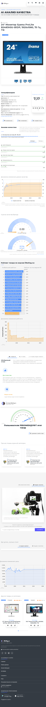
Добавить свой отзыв (36, 433)
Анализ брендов (40, 254)
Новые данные (5, 664)
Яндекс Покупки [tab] (37, 546)
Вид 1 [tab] (33, 141)
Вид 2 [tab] (41, 141)
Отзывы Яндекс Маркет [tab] (36, 356)
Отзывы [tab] (22, 356)
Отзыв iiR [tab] (12, 356)
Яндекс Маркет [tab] (24, 546)
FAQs (2, 678)
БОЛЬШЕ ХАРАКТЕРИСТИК (6, 116)
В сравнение (23, 120)
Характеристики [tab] (24, 484)
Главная (3, 9)
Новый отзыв (37, 120)
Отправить (40, 529)
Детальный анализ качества (14, 9)
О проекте (3, 675)
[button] (18, 630)
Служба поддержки (6, 685)
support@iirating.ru (5, 686)
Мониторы (5, 22)
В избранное (8, 120)
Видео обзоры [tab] (38, 484)
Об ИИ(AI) (3, 671)
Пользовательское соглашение (9, 682)
